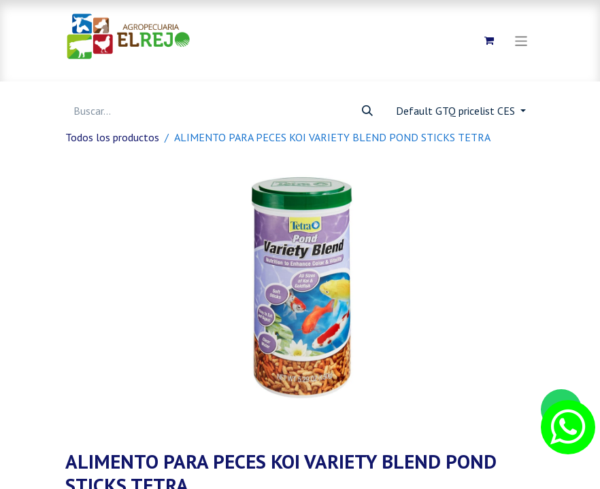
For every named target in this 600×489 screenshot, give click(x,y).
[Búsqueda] (367, 111)
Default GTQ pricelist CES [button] (457, 110)
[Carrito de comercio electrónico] (489, 41)
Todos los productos (112, 137)
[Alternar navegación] (521, 40)
